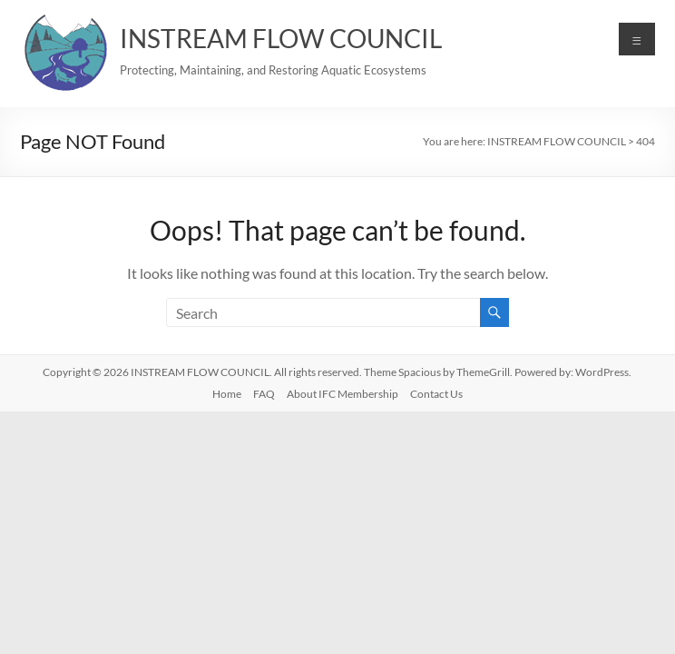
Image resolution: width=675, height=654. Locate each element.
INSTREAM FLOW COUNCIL (281, 38)
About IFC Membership (342, 394)
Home (226, 394)
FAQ (264, 394)
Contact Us (436, 394)
